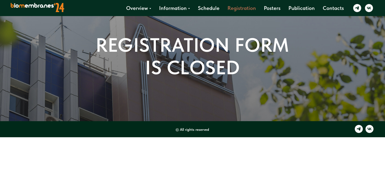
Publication (301, 8)
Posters (272, 8)
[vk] (369, 8)
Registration (242, 8)
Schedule (209, 8)
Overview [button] (137, 8)
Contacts (333, 8)
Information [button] (173, 8)
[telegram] (357, 8)
